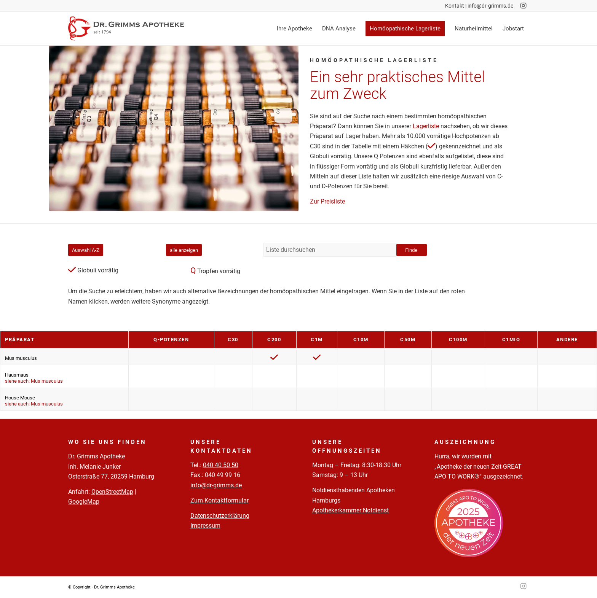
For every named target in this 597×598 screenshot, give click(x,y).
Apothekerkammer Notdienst (350, 510)
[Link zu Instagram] (523, 5)
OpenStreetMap (112, 491)
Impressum (205, 525)
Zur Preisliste (327, 201)
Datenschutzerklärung (219, 515)
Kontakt (454, 6)
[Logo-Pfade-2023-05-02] (126, 28)
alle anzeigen (184, 250)
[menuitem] (294, 28)
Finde (411, 250)
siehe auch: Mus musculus (34, 381)
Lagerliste (426, 126)
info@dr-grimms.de (490, 6)
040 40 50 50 (220, 465)
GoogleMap (83, 501)
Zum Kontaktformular (219, 500)
